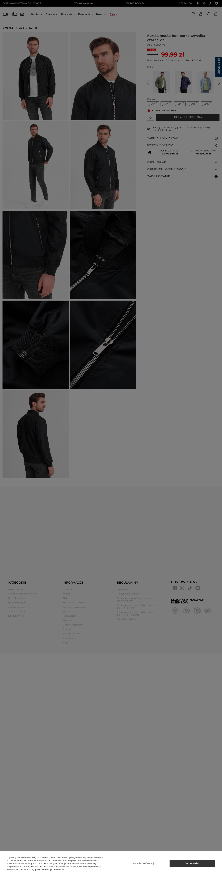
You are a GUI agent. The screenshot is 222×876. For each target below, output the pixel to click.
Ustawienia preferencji (141, 863)
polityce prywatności (29, 866)
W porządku (192, 863)
